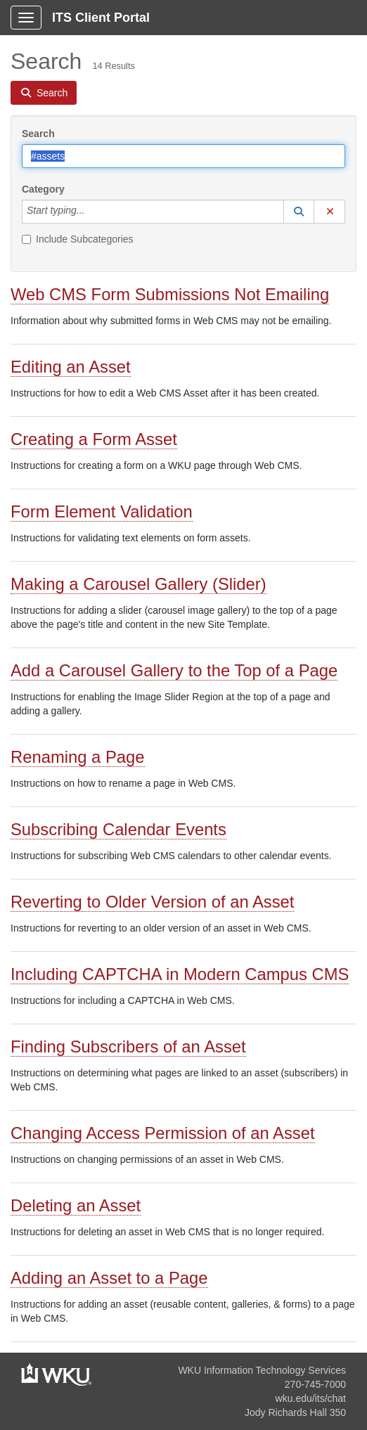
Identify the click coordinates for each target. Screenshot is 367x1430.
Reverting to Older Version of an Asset (152, 901)
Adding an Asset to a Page (109, 1277)
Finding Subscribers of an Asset (128, 1046)
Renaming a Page (78, 756)
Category (43, 189)
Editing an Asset (71, 366)
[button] (298, 212)
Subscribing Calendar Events (118, 829)
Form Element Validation (102, 511)
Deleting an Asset (76, 1205)
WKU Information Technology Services (262, 1370)
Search (38, 133)
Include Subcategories (78, 239)
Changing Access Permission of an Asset (163, 1132)
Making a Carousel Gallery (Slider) (138, 583)
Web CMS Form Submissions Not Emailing (170, 294)
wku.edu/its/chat (311, 1398)
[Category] (92, 211)
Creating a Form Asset (94, 439)
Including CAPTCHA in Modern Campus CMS (180, 974)
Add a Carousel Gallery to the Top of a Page (174, 670)
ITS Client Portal (101, 18)
